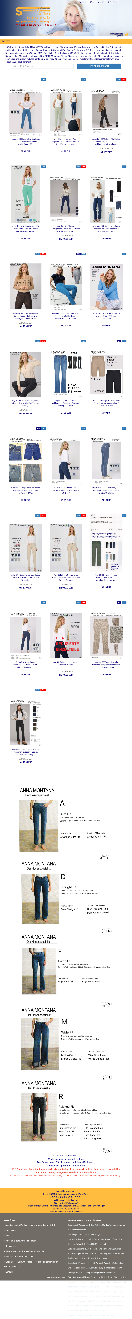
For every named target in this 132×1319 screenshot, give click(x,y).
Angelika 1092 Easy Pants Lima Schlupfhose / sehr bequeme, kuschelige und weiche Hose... (25, 316)
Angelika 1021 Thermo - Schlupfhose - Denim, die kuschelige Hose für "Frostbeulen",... (66, 228)
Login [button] (101, 2)
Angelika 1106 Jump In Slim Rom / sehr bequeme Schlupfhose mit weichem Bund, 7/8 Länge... (66, 316)
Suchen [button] (82, 2)
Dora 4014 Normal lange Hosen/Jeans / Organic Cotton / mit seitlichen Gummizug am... (25, 664)
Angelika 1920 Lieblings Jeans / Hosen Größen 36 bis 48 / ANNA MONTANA (66, 490)
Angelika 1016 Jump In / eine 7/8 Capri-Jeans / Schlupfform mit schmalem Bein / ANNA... (25, 228)
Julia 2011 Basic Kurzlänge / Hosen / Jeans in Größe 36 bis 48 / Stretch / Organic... (25, 577)
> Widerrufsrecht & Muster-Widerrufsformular (24, 1251)
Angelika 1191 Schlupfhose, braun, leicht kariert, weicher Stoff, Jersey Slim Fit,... (25, 403)
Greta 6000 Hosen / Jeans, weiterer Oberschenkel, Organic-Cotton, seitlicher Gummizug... (25, 752)
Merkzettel (112, 2)
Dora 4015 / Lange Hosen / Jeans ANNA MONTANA (65, 663)
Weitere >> (7, 41)
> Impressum (10, 1230)
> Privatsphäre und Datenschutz (18, 1256)
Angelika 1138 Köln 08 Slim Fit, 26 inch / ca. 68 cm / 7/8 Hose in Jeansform (106, 316)
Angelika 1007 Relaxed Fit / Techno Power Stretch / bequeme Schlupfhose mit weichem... (106, 141)
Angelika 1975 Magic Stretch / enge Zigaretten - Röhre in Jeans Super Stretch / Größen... (106, 490)
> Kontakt (8, 1272)
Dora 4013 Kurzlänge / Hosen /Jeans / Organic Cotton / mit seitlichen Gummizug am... (106, 577)
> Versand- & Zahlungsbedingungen (20, 1241)
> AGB (6, 1235)
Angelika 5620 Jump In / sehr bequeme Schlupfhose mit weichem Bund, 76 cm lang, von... (106, 664)
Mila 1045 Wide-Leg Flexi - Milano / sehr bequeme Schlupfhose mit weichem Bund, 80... (106, 228)
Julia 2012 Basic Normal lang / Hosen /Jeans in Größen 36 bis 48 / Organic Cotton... (66, 577)
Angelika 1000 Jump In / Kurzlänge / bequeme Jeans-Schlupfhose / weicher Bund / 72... (26, 141)
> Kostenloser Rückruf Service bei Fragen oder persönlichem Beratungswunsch (31, 1264)
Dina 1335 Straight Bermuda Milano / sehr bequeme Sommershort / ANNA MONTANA (25, 490)
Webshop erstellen (55, 1277)
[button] (92, 2)
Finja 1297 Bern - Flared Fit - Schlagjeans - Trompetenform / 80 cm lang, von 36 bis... (65, 403)
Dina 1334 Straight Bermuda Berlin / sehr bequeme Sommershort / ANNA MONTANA (106, 403)
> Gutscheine (10, 1246)
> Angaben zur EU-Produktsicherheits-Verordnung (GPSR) (30, 1225)
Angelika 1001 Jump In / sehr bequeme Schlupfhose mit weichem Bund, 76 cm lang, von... (66, 141)
